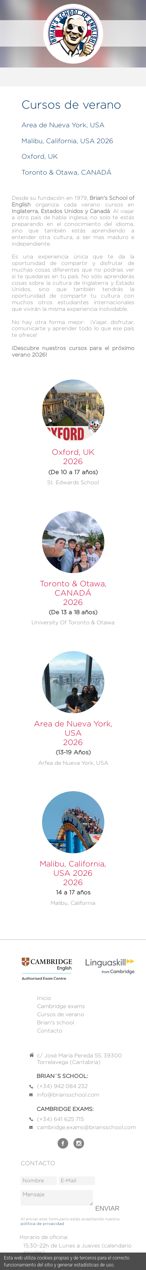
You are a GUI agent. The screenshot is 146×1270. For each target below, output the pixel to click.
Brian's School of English (73, 34)
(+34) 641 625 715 (60, 1119)
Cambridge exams (61, 1006)
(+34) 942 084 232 (62, 1086)
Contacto (49, 1030)
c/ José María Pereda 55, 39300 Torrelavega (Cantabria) (79, 1058)
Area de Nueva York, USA (62, 124)
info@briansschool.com (68, 1095)
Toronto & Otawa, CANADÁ (66, 172)
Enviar (107, 1208)
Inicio (44, 998)
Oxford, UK (39, 156)
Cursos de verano (60, 1014)
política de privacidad (42, 1223)
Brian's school (55, 1022)
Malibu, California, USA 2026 (67, 140)
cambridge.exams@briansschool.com (86, 1127)
